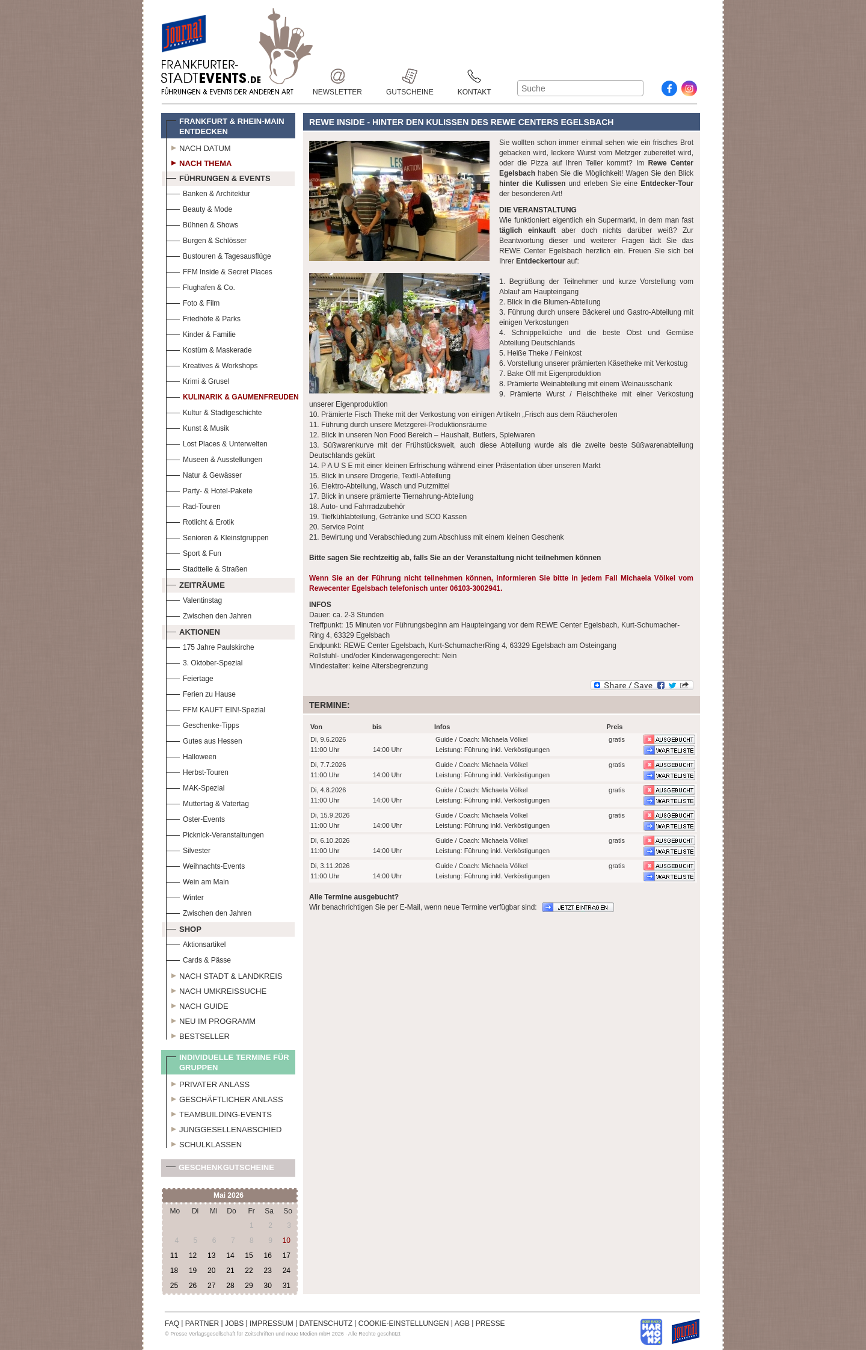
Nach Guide (197, 1005)
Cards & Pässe (198, 958)
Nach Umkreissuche (216, 990)
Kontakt (474, 76)
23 (267, 1270)
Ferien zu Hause (201, 692)
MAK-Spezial (195, 786)
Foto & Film (193, 301)
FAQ (172, 1323)
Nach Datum (198, 147)
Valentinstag (194, 599)
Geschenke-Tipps (202, 724)
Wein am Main (197, 880)
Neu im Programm (211, 1020)
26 (193, 1285)
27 (211, 1285)
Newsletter (337, 76)
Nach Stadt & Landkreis (224, 975)
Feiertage (189, 677)
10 (286, 1240)
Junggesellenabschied (224, 1128)
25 (174, 1285)
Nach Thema (199, 162)
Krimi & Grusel (197, 380)
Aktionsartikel (196, 943)
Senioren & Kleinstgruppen (217, 536)
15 (249, 1255)
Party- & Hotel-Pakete (209, 489)
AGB (462, 1323)
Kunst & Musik (197, 427)
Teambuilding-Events (219, 1113)
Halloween (191, 755)
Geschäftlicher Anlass (224, 1098)
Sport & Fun (193, 552)
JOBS (234, 1323)
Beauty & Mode (199, 208)
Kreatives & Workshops (212, 364)
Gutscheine (410, 76)
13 (211, 1255)
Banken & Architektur (208, 192)
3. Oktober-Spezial (204, 661)
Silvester (188, 849)
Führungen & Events (218, 177)
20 (211, 1270)
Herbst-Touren (197, 771)
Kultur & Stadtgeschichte (214, 411)
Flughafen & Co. (200, 286)
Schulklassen (204, 1143)
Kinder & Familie (201, 333)
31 (286, 1285)
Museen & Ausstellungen (214, 458)
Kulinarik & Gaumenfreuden (232, 395)
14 (230, 1255)
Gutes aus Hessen (204, 739)
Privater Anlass (208, 1083)
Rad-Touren (193, 505)
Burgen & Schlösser (206, 239)
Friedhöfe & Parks (203, 317)
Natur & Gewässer (204, 473)
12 (193, 1255)
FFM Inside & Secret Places (219, 270)
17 (286, 1255)
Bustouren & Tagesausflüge (218, 254)
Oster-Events (195, 818)
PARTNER (202, 1323)
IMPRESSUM (271, 1323)
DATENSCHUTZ (325, 1323)
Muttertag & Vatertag (207, 802)
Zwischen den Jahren (208, 614)
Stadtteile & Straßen (206, 567)
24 (286, 1270)
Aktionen (193, 630)
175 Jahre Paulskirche (210, 646)
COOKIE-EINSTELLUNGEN (403, 1323)
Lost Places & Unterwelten (217, 442)
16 (267, 1255)
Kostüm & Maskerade (209, 348)
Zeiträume (195, 584)
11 (174, 1255)
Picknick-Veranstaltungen (215, 833)
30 (267, 1285)
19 (193, 1270)
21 (230, 1270)
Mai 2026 (228, 1195)
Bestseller (198, 1035)
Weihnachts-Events (205, 865)
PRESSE (490, 1323)
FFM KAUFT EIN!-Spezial (215, 708)
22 (249, 1270)
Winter (185, 896)
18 (174, 1270)
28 (230, 1285)
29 (249, 1285)
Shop (183, 928)
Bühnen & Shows (202, 223)
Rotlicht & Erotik (200, 520)
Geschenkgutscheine (220, 1170)
